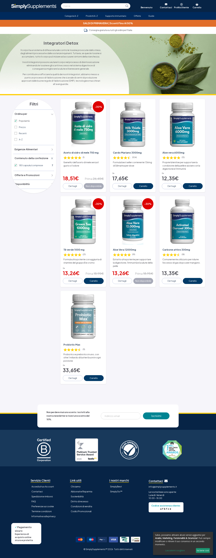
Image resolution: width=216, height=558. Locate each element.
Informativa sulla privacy (44, 510)
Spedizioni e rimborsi (42, 490)
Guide (151, 16)
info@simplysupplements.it (163, 480)
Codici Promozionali (81, 505)
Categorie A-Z (71, 16)
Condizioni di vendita (81, 500)
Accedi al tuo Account (43, 480)
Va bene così (203, 550)
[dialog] (183, 543)
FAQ (34, 495)
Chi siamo (76, 480)
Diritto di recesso (79, 495)
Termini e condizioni (42, 505)
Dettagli (73, 184)
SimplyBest (116, 480)
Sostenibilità (77, 490)
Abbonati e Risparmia (81, 485)
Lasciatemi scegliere (175, 550)
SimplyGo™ (116, 485)
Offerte (137, 16)
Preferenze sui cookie (43, 500)
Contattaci (37, 485)
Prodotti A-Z (92, 16)
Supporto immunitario (115, 16)
